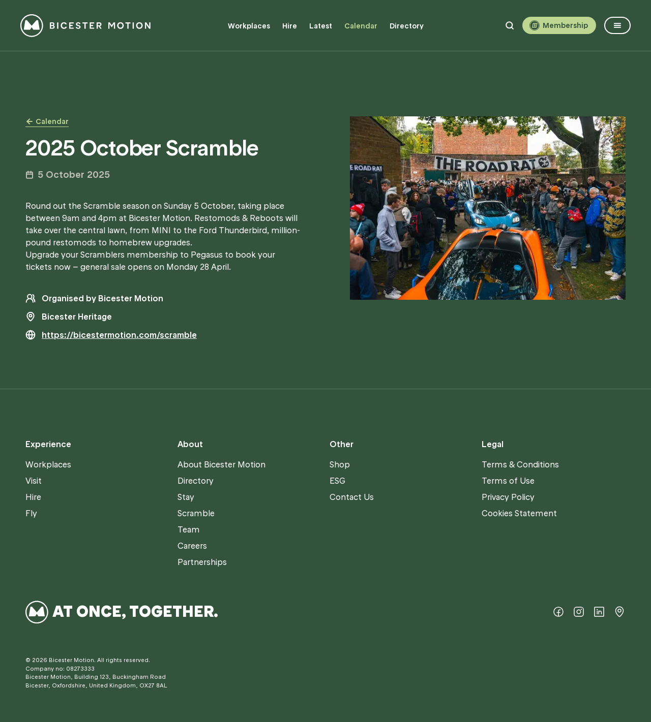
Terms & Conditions (520, 464)
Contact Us (352, 497)
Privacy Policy (508, 497)
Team (188, 529)
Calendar (360, 25)
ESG (337, 481)
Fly (31, 513)
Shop (340, 464)
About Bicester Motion (221, 464)
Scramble (196, 513)
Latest (320, 25)
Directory (407, 25)
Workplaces (249, 25)
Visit (33, 481)
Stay (185, 497)
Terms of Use (508, 481)
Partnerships (202, 562)
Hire (289, 25)
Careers (192, 546)
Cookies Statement (519, 513)
